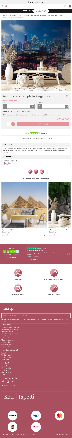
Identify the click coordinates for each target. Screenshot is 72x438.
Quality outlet (6, 357)
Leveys (5, 102)
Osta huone (5, 359)
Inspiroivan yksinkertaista (10, 330)
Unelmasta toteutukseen (10, 328)
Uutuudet (4, 366)
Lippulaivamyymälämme (9, 334)
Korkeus (40, 102)
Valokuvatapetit (6, 355)
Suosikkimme (6, 372)
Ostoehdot (5, 338)
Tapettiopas (5, 389)
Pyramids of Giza (8, 230)
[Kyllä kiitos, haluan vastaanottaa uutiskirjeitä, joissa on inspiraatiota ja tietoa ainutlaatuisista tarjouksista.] (36, 315)
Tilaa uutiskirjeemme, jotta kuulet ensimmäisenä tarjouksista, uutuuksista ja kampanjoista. (36, 320)
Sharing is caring (7, 332)
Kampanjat (5, 370)
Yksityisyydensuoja (7, 340)
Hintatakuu (5, 336)
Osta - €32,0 (43, 124)
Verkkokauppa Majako (63, 434)
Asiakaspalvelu (6, 344)
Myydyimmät (6, 368)
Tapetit (3, 353)
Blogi (3, 374)
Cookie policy (5, 342)
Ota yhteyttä (5, 346)
